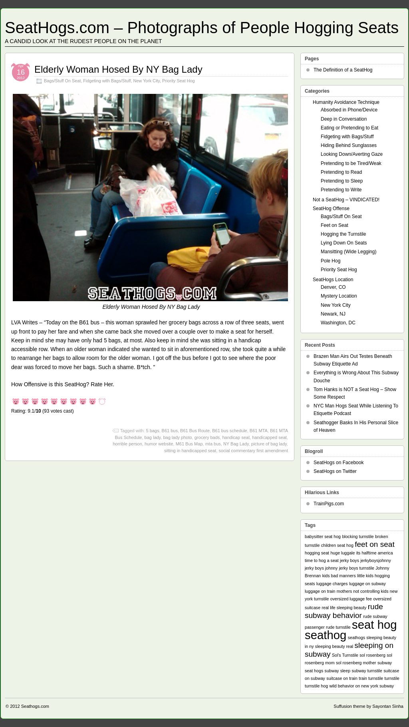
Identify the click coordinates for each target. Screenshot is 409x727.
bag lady (153, 437)
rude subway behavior (344, 611)
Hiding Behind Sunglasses (349, 145)
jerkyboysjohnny (375, 560)
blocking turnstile (357, 536)
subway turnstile (366, 670)
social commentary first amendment (253, 450)
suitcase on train (341, 678)
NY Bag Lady (236, 443)
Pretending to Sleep (342, 181)
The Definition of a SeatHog (343, 70)
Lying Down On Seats (344, 243)
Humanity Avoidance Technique (346, 102)
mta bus (213, 443)
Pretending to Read (341, 172)
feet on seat (375, 544)
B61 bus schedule (229, 430)
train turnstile (371, 678)
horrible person (127, 443)
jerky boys (349, 560)
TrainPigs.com (329, 504)
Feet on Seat (334, 225)
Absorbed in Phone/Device (349, 110)
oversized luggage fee (351, 598)
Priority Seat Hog (178, 80)
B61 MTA (259, 430)
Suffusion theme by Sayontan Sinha (368, 706)
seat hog (374, 624)
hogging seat (317, 552)
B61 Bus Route (195, 430)
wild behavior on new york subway (361, 685)
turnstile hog (316, 685)
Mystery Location (339, 296)
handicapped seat (269, 437)
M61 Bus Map (189, 443)
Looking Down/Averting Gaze (352, 154)
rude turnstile (338, 627)
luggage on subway (367, 583)
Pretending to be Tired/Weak (351, 163)
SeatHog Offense (331, 208)
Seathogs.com (35, 706)
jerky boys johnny (321, 568)
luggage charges (332, 583)
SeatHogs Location (333, 279)
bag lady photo (177, 437)
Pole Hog (330, 261)
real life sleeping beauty (344, 607)
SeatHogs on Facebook (338, 462)
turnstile (392, 678)
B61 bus (170, 430)
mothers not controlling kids (363, 591)
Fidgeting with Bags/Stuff (107, 80)
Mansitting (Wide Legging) (348, 251)
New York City (146, 80)
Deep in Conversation (344, 119)
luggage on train (320, 591)
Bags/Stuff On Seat (62, 80)
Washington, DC (338, 323)
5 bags (152, 430)
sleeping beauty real (334, 646)
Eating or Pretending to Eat (349, 128)
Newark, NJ (333, 314)
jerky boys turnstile (356, 568)
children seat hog (337, 545)
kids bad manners (339, 575)
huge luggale (342, 552)
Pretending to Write (341, 190)
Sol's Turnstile (345, 655)
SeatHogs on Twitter (335, 471)
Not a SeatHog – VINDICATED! (346, 200)
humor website (159, 443)
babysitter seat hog (323, 536)
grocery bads (207, 437)
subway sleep (338, 670)
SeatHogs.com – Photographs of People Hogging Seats (202, 27)
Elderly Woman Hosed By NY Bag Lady (118, 69)
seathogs (356, 637)
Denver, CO (333, 287)
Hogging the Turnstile (343, 234)
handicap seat (236, 437)
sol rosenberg (372, 655)
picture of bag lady (269, 443)
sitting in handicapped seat (190, 450)
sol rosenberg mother (356, 662)
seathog (325, 635)
